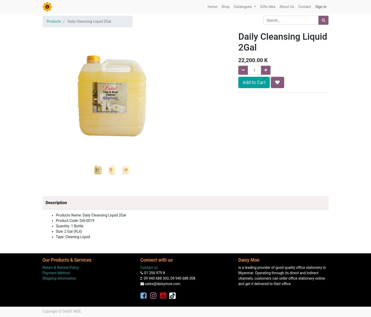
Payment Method (56, 273)
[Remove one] (243, 70)
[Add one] (266, 70)
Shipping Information (59, 278)
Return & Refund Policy (61, 267)
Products (54, 21)
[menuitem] (213, 7)
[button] (53, 83)
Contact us (149, 267)
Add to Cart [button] (254, 82)
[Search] (323, 20)
